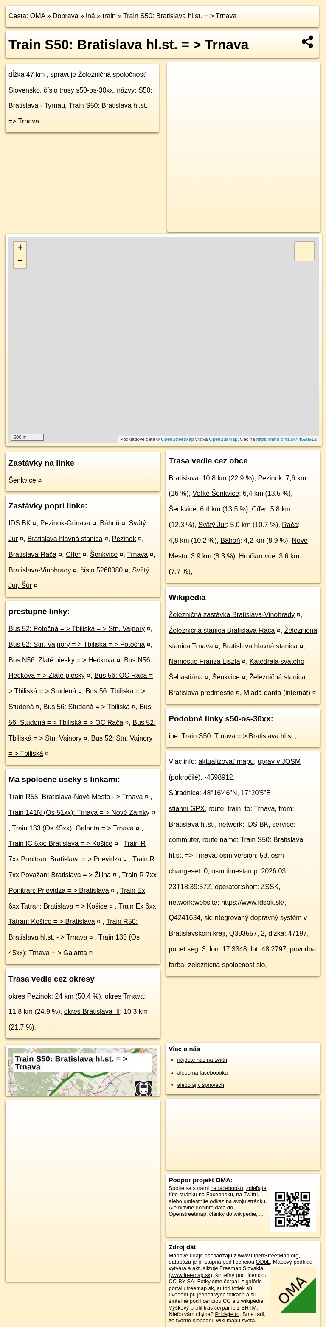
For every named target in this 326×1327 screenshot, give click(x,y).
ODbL (263, 1262)
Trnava (137, 554)
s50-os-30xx (248, 718)
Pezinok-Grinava (65, 523)
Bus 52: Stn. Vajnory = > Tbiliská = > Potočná (76, 644)
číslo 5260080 (102, 570)
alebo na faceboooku (202, 1072)
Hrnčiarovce (257, 556)
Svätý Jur (212, 524)
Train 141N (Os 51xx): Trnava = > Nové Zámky (78, 812)
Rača (290, 524)
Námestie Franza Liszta (204, 661)
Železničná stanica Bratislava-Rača (222, 630)
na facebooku (227, 1188)
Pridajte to (227, 1314)
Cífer (73, 554)
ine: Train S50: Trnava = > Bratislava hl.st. (232, 736)
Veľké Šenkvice (216, 493)
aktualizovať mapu (226, 761)
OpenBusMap (223, 439)
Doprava (65, 16)
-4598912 (218, 777)
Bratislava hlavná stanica (64, 538)
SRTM (248, 1308)
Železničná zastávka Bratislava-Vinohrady (232, 614)
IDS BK (19, 523)
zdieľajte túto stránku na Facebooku (218, 1191)
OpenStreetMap (177, 439)
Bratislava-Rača (32, 554)
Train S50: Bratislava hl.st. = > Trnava (179, 16)
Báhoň (109, 523)
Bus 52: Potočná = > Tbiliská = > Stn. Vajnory (76, 628)
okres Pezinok (29, 996)
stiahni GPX (187, 808)
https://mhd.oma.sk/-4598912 (286, 439)
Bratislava (184, 478)
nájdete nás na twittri (202, 1060)
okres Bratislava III (92, 1011)
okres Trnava (124, 996)
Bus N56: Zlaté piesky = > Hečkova (61, 660)
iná (90, 16)
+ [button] (20, 248)
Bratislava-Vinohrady (39, 570)
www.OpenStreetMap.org (268, 1255)
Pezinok (124, 538)
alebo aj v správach (200, 1085)
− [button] (20, 261)
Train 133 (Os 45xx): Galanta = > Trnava (73, 828)
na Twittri (247, 1194)
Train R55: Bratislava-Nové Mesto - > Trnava (75, 796)
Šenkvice (22, 480)
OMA (37, 16)
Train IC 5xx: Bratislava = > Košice (60, 843)
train (108, 16)
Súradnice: (185, 793)
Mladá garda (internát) (277, 692)
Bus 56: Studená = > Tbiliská (86, 706)
